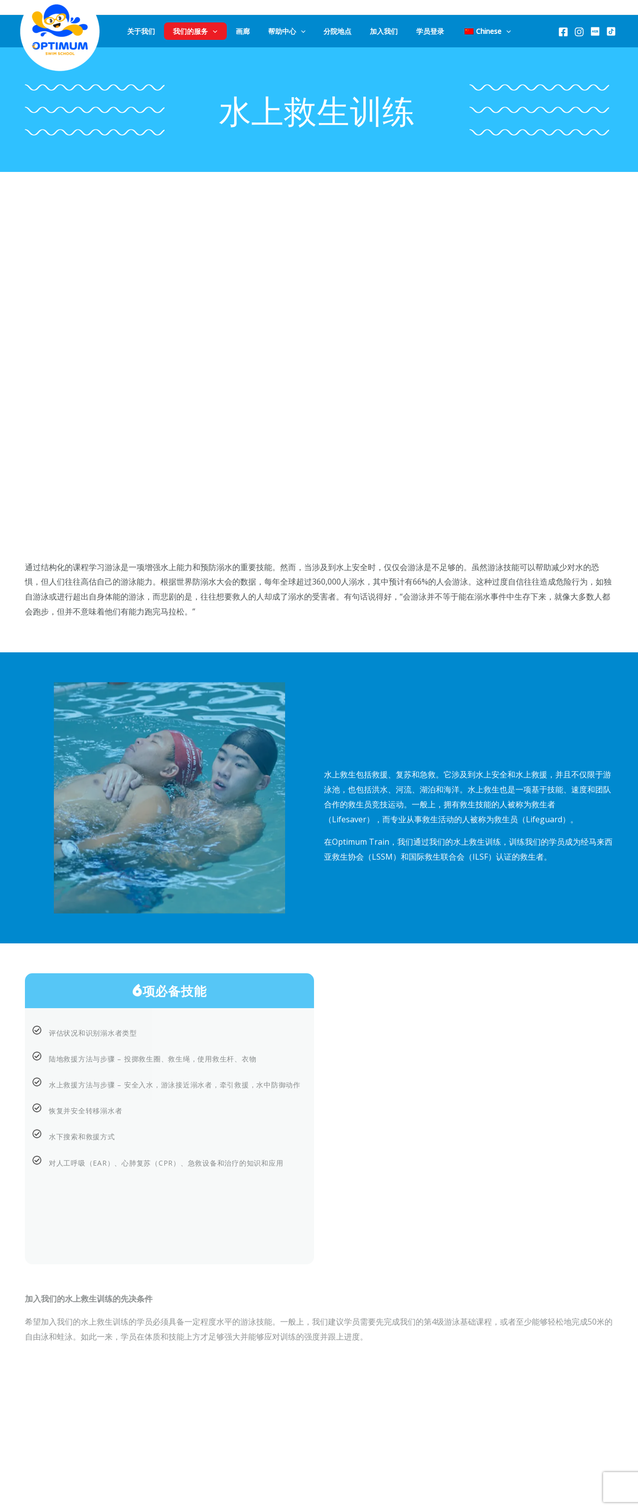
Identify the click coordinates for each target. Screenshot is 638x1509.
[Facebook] (563, 31)
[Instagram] (579, 31)
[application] (233, 31)
